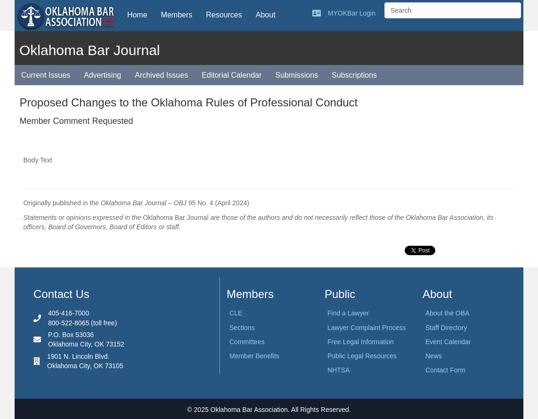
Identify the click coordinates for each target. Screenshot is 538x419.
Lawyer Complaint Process (366, 327)
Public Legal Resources (362, 356)
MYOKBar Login (351, 13)
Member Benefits (254, 356)
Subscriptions (354, 75)
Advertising (102, 75)
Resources (224, 15)
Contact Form (445, 370)
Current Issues (45, 75)
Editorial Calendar (231, 75)
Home (137, 15)
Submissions (296, 75)
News (433, 356)
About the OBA (447, 313)
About (266, 15)
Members (177, 15)
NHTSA (338, 370)
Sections (242, 327)
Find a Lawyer (348, 313)
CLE (235, 313)
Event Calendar (448, 342)
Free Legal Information (360, 342)
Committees (247, 342)
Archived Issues (161, 75)
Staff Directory (446, 327)
